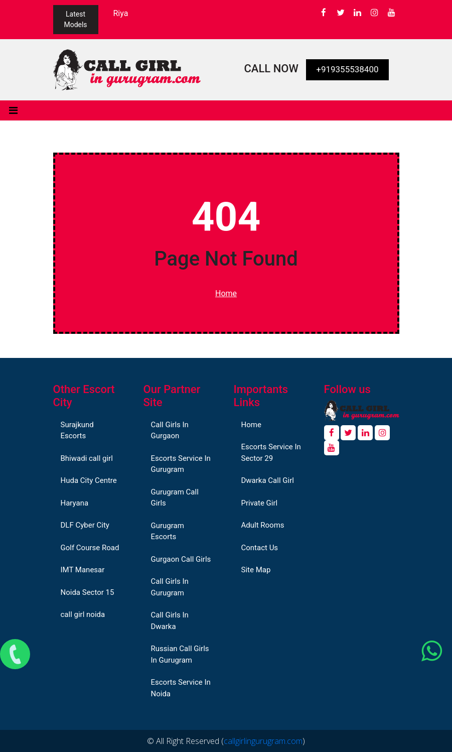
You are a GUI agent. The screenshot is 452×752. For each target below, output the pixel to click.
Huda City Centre (89, 480)
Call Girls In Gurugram (170, 587)
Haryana (75, 503)
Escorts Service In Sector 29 (271, 452)
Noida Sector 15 (87, 592)
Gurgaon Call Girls (181, 559)
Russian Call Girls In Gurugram (180, 654)
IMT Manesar (83, 569)
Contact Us (259, 547)
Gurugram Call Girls (175, 497)
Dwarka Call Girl (267, 480)
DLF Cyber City (85, 525)
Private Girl (259, 503)
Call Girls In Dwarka (170, 620)
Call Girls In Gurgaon (170, 430)
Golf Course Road (90, 547)
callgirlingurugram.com (263, 740)
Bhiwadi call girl (87, 458)
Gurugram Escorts (167, 531)
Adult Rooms (262, 525)
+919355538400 (347, 69)
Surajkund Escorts (77, 430)
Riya (120, 13)
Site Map (256, 569)
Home (226, 293)
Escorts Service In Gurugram (181, 464)
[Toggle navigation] (13, 110)
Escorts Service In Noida (181, 688)
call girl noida (83, 614)
